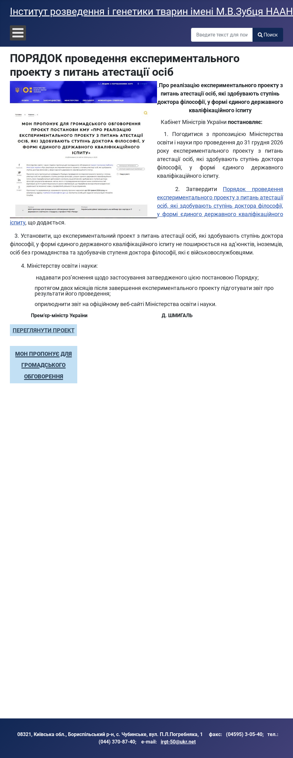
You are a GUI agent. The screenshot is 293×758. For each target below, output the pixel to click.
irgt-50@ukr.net (178, 742)
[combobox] (222, 35)
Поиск (268, 35)
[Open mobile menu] (18, 32)
